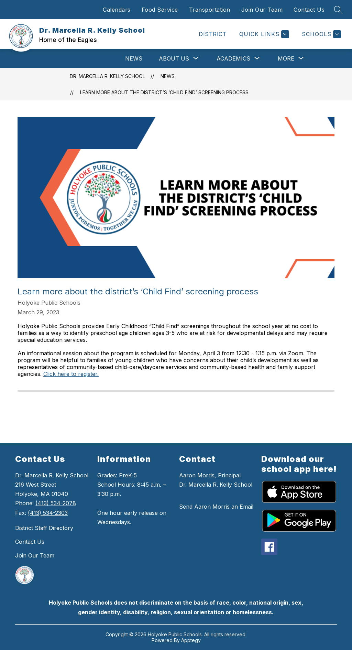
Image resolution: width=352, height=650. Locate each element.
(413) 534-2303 (48, 512)
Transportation (209, 9)
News (133, 58)
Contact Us (309, 9)
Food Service (160, 9)
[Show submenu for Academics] (233, 58)
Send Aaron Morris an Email (216, 506)
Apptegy (191, 640)
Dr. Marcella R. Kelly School (107, 76)
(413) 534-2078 (55, 503)
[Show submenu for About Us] (174, 58)
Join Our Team (262, 9)
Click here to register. (71, 373)
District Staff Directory (44, 527)
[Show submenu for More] (286, 58)
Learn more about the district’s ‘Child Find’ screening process (164, 92)
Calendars (117, 9)
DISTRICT (213, 34)
